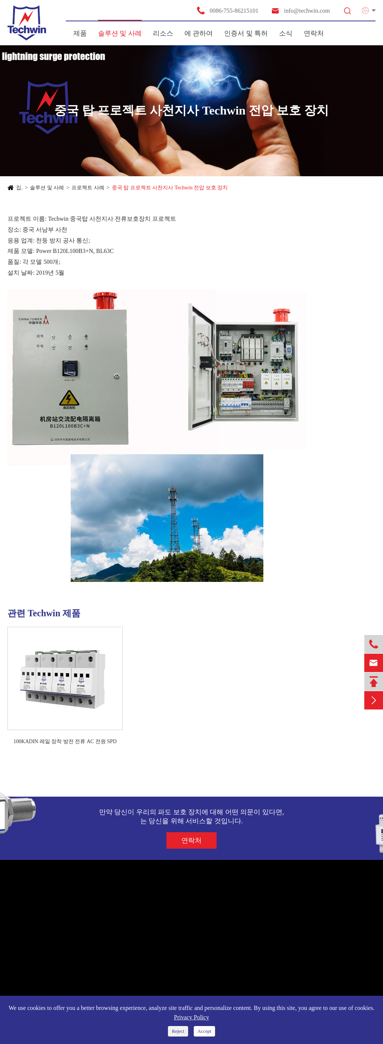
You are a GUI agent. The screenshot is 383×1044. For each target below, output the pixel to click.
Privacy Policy (191, 1017)
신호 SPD (23, 946)
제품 (80, 33)
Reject (178, 1031)
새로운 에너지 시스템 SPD (44, 932)
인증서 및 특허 (246, 33)
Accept (204, 1031)
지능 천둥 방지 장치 (36, 973)
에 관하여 (198, 33)
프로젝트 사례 (87, 187)
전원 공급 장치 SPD (36, 919)
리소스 (163, 33)
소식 (285, 33)
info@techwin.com (300, 10)
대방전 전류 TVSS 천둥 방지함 (49, 986)
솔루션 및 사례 (120, 33)
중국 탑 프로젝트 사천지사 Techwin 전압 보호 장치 (170, 187)
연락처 (314, 33)
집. (19, 187)
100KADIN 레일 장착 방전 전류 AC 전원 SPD (65, 741)
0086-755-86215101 (227, 10)
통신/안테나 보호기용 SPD (44, 959)
